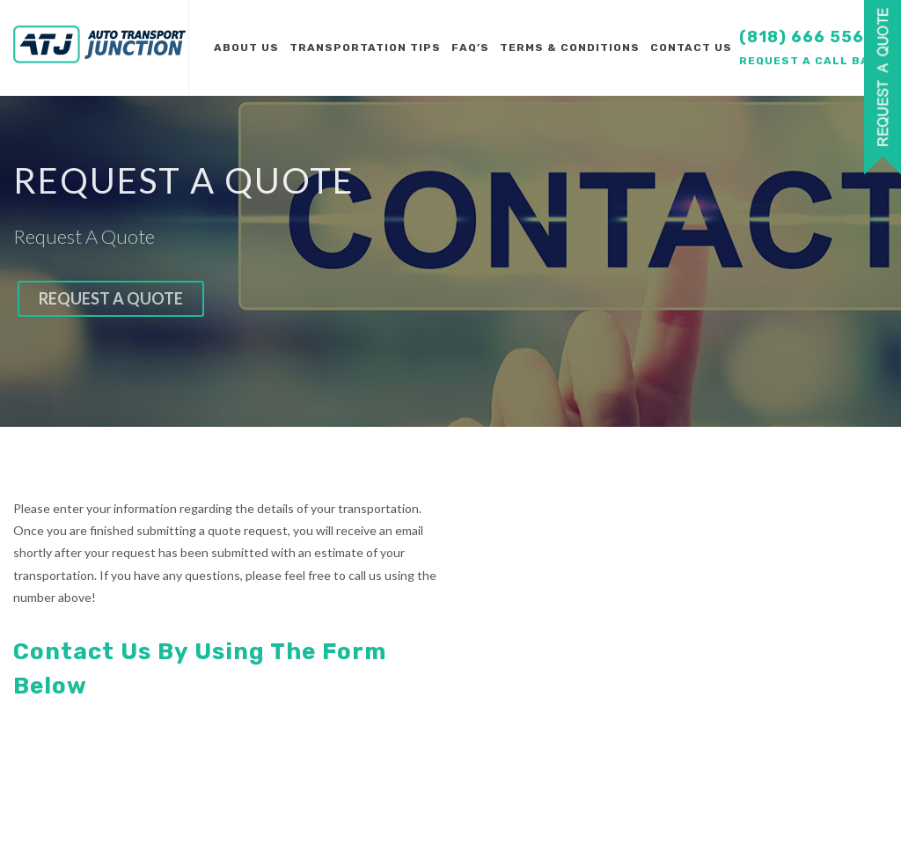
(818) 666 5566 (807, 37)
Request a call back (812, 61)
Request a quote (111, 298)
